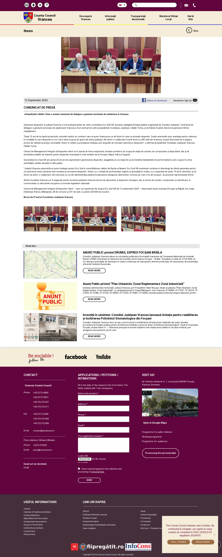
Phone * (82, 414)
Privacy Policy (29, 534)
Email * (81, 425)
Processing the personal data (160, 453)
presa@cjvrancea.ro (42, 449)
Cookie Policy (29, 531)
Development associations (35, 521)
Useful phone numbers (33, 528)
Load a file (83, 455)
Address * (83, 404)
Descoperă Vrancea (85, 18)
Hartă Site (191, 18)
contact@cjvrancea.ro (43, 430)
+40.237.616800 (40, 392)
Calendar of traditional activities (37, 512)
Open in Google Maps (155, 422)
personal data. (97, 471)
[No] (214, 534)
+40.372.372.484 (41, 423)
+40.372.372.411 (41, 406)
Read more (94, 270)
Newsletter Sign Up (182, 100)
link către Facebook (76, 356)
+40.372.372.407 (41, 402)
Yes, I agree (178, 542)
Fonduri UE (145, 525)
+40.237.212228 (40, 414)
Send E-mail (186, 5)
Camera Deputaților (149, 514)
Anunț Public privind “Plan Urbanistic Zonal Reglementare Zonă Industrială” (133, 283)
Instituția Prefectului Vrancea (95, 514)
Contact (27, 508)
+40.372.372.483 (41, 418)
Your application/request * (91, 436)
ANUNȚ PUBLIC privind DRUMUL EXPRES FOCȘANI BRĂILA (122, 252)
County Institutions (31, 515)
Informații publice (110, 18)
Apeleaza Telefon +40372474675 (194, 5)
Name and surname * (88, 393)
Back (192, 31)
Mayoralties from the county (35, 518)
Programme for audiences (154, 441)
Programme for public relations (157, 432)
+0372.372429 (40, 445)
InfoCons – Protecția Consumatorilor (156, 528)
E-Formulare (146, 521)
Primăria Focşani (90, 518)
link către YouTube (103, 356)
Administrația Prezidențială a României (99, 525)
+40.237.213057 (40, 397)
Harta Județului (89, 528)
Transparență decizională (138, 18)
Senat (143, 511)
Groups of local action (33, 524)
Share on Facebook (157, 100)
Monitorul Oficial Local (168, 18)
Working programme (152, 436)
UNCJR (86, 511)
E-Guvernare (146, 518)
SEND (89, 480)
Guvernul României (91, 521)
